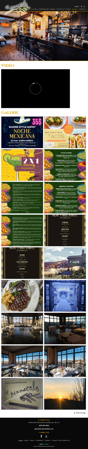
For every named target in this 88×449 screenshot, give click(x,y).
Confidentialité (39, 440)
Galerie (75, 9)
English (26, 440)
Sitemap (32, 440)
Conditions (47, 440)
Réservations (44, 9)
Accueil (34, 9)
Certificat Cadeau (63, 9)
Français (21, 440)
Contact (82, 9)
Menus (52, 9)
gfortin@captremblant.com (44, 429)
